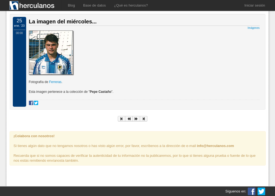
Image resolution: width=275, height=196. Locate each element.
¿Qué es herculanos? (131, 5)
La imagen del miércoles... (63, 21)
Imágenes (254, 27)
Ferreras (55, 82)
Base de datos (94, 5)
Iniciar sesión (254, 5)
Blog (71, 5)
